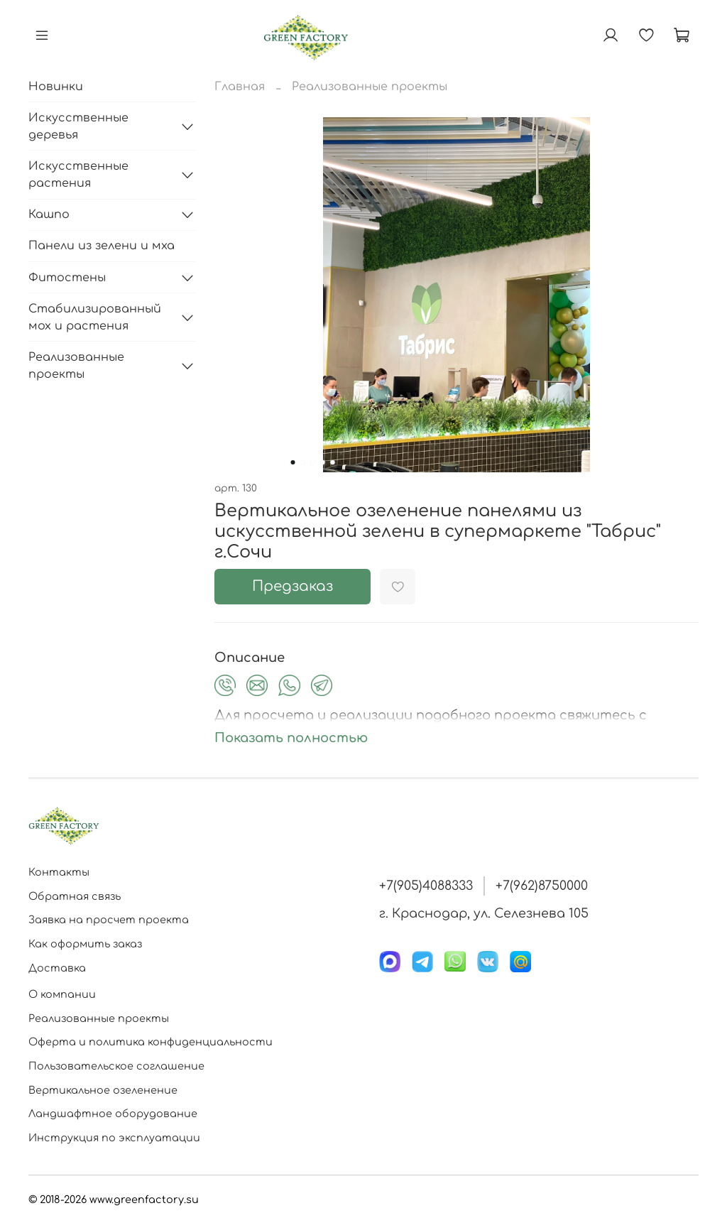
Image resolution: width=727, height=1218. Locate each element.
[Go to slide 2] (303, 462)
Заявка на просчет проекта (108, 919)
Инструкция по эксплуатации (114, 1137)
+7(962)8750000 (542, 886)
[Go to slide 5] (333, 462)
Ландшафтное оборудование (112, 1113)
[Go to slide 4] (323, 462)
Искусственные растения (78, 175)
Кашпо (49, 214)
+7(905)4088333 (426, 886)
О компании (62, 994)
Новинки (55, 86)
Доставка (57, 968)
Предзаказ (292, 586)
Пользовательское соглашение (116, 1066)
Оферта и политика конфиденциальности (150, 1042)
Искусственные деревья (78, 126)
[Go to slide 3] (313, 462)
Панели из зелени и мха (101, 245)
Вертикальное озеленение (102, 1090)
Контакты (58, 872)
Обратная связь (74, 896)
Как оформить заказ (85, 944)
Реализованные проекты (369, 86)
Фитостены (67, 277)
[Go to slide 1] (293, 462)
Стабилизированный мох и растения (94, 317)
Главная (239, 86)
